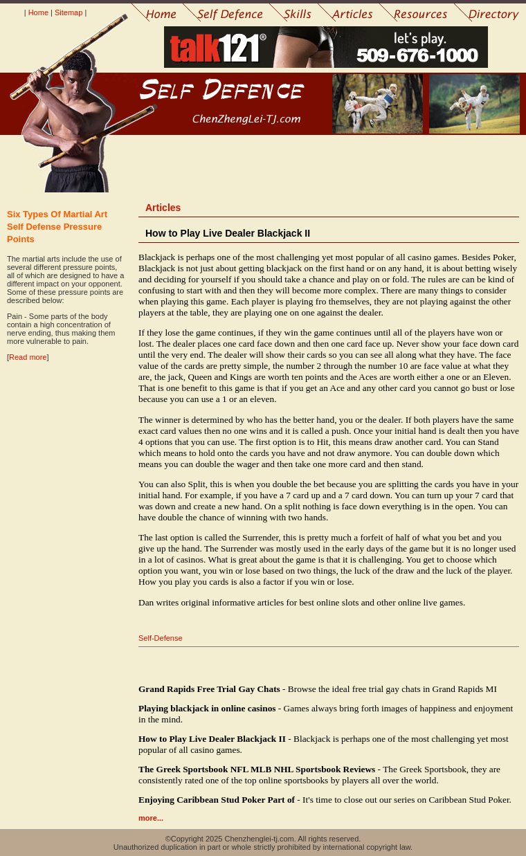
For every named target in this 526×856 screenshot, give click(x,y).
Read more (27, 357)
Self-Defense (160, 638)
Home (38, 12)
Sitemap (68, 12)
